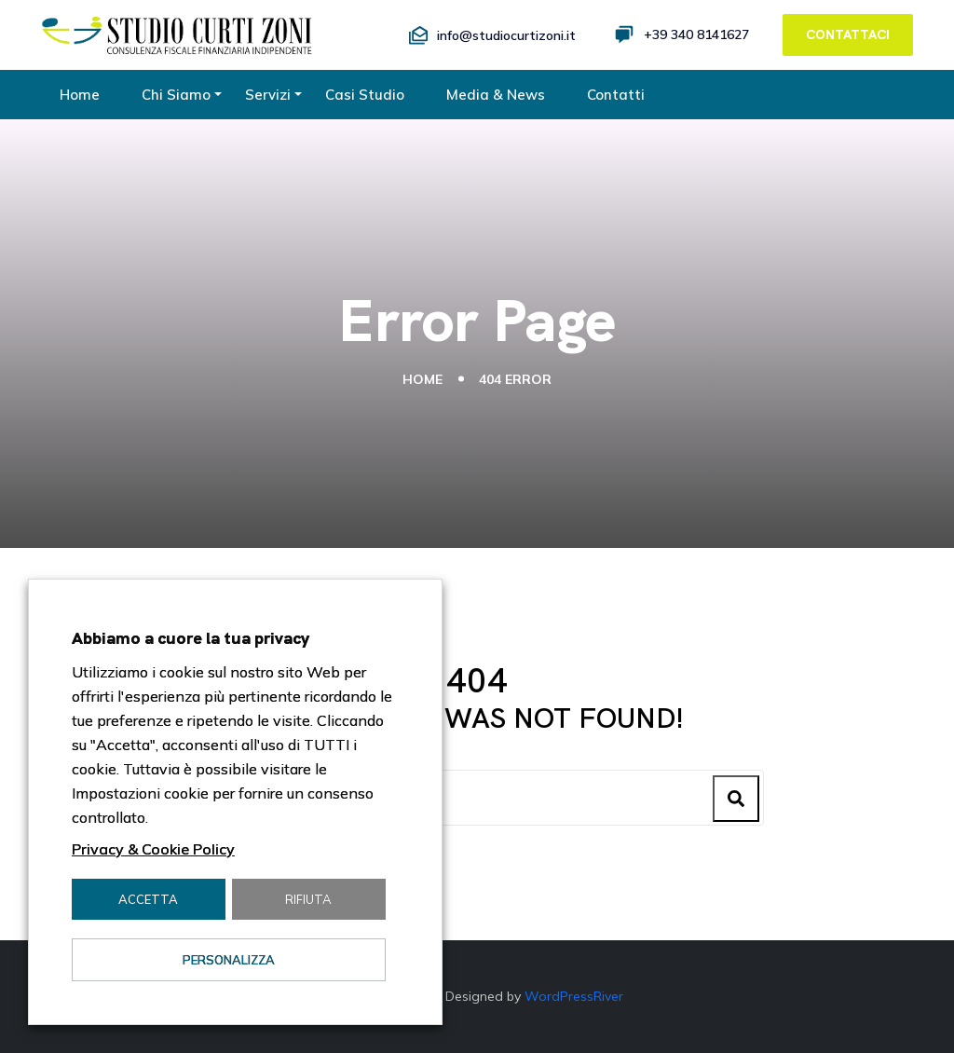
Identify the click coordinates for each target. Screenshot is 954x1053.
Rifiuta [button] (308, 899)
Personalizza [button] (229, 959)
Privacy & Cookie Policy (153, 849)
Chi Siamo (176, 94)
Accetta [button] (148, 899)
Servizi (268, 94)
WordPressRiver (574, 996)
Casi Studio (364, 94)
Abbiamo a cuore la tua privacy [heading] (190, 638)
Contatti (616, 94)
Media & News (495, 94)
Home (80, 94)
